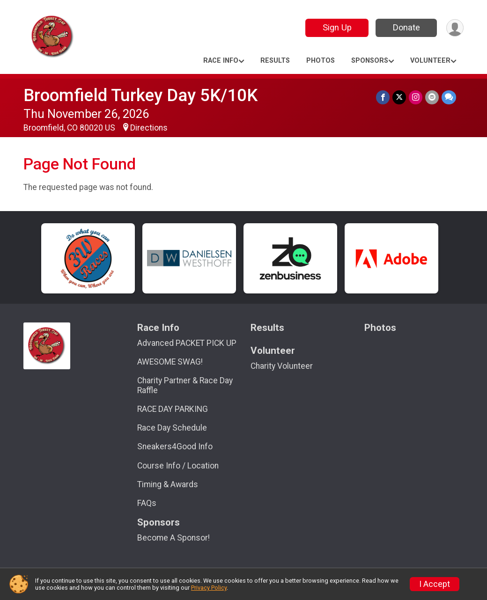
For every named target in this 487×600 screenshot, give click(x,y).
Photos (320, 61)
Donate (406, 27)
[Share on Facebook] (383, 97)
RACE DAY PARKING (172, 409)
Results (275, 61)
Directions (149, 127)
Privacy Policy (209, 587)
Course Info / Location (178, 465)
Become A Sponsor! (173, 537)
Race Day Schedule (172, 427)
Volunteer (430, 61)
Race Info (220, 61)
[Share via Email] (432, 97)
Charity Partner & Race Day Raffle (185, 385)
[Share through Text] (449, 97)
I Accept (434, 584)
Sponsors (369, 61)
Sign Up (337, 27)
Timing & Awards (167, 484)
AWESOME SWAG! (170, 361)
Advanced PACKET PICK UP (186, 343)
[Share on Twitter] (399, 97)
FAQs (146, 503)
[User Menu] (455, 28)
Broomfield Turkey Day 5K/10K (140, 95)
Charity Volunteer (282, 366)
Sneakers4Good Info (175, 446)
